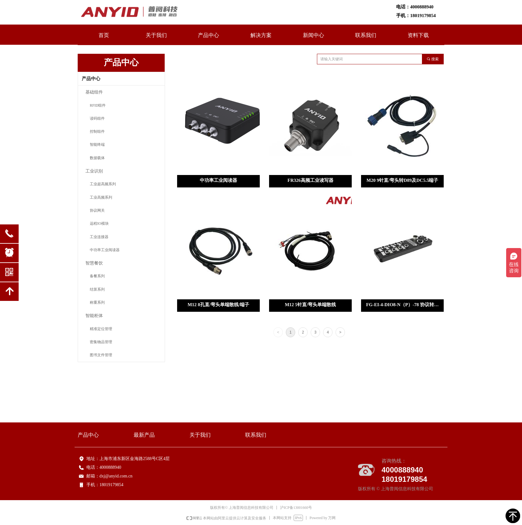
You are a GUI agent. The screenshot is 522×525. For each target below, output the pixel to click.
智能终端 (97, 144)
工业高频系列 (101, 197)
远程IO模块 (99, 223)
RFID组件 (98, 105)
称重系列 (97, 302)
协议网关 (97, 210)
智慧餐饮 (94, 263)
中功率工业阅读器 (105, 250)
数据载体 (97, 158)
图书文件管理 (101, 355)
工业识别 (94, 171)
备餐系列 (97, 276)
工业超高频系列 (103, 184)
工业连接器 (99, 237)
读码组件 (97, 118)
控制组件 (97, 131)
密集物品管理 (101, 342)
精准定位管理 (101, 329)
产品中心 (91, 78)
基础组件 (94, 92)
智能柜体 (94, 315)
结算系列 (97, 289)
